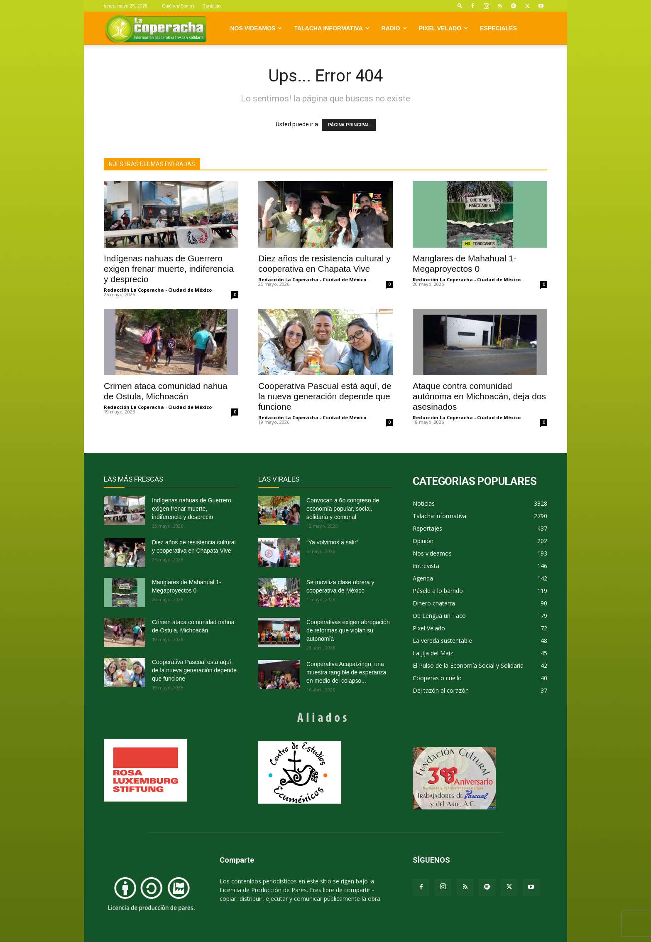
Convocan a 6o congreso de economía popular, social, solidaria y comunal (342, 508)
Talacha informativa (331, 28)
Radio (394, 28)
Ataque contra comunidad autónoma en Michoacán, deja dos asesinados (479, 396)
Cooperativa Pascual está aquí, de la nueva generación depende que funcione (325, 396)
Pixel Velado (443, 28)
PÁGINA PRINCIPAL (349, 125)
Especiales (498, 28)
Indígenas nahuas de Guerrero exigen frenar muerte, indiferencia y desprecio (169, 268)
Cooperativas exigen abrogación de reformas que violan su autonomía (348, 630)
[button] (460, 5)
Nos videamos (256, 28)
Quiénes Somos (178, 5)
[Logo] (155, 28)
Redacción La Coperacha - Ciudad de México (158, 290)
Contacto (211, 5)
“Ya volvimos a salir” (332, 542)
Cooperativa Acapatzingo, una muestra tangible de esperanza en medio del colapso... (346, 672)
